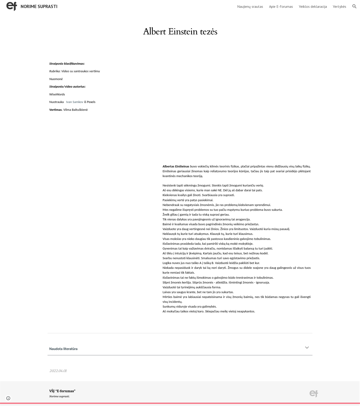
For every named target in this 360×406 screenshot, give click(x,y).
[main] (180, 29)
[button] (354, 6)
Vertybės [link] (339, 6)
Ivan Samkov (74, 102)
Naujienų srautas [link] (250, 6)
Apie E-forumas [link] (281, 6)
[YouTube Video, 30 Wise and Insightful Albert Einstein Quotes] (236, 109)
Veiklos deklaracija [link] (313, 6)
